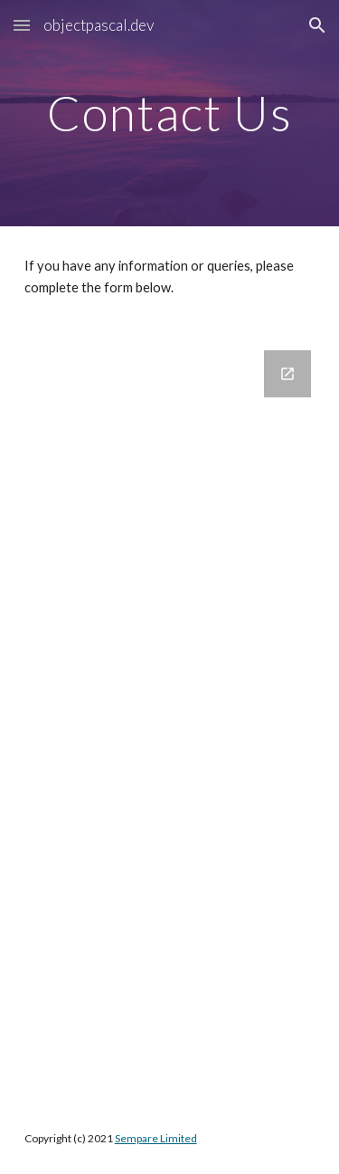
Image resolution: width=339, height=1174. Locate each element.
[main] (170, 112)
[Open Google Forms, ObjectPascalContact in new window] (287, 373)
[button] (21, 25)
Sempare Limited (156, 1138)
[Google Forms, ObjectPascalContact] (170, 716)
